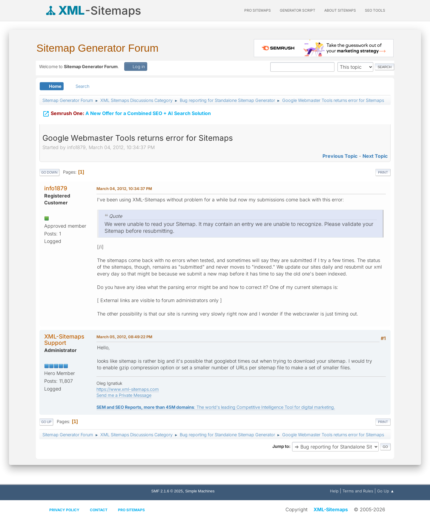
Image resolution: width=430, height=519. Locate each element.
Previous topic (339, 156)
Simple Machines (200, 491)
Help (334, 491)
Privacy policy (64, 510)
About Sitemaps (340, 10)
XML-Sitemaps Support (64, 339)
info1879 (55, 188)
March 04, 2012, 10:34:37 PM (124, 188)
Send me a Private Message (123, 395)
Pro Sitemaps (131, 510)
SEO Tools (375, 10)
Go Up (46, 422)
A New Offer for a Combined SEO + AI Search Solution (126, 110)
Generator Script (297, 10)
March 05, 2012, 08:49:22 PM (124, 336)
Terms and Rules (358, 491)
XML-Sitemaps (331, 509)
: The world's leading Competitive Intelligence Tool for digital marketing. (215, 407)
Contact (99, 510)
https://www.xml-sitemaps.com (127, 389)
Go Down (49, 172)
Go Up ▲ (385, 491)
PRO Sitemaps (257, 10)
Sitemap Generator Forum (97, 48)
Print (383, 172)
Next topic (375, 156)
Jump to (280, 446)
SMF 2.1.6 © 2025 (167, 491)
